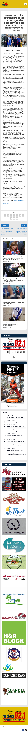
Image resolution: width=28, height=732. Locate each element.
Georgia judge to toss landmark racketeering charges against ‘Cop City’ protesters (13, 280)
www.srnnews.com (19, 200)
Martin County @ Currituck (15, 450)
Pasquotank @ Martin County (16, 446)
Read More (6, 204)
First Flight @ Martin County (15, 441)
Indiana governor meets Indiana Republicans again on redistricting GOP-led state (13, 302)
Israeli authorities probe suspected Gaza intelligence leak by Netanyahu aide (14, 324)
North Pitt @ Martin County (15, 417)
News (18, 30)
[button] (14, 357)
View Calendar (5, 458)
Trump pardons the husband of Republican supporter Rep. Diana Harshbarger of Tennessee (13, 258)
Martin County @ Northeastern (16, 454)
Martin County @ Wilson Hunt (16, 426)
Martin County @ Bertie (14, 422)
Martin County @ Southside (15, 431)
